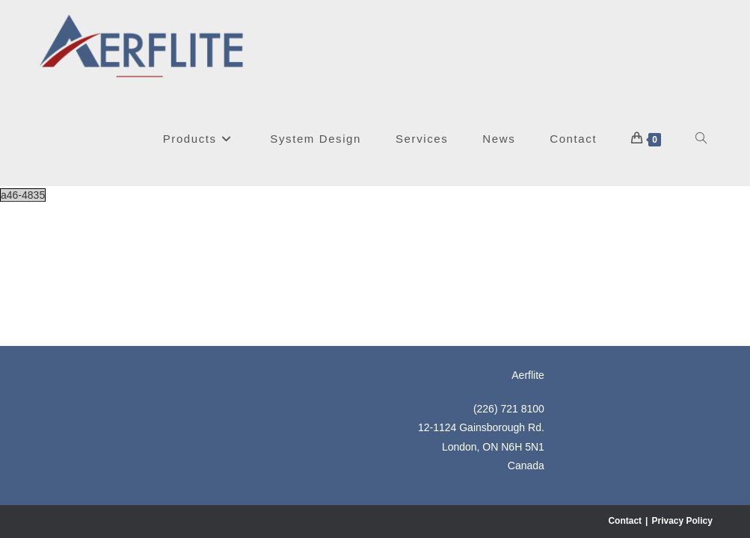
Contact (625, 379)
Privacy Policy (681, 379)
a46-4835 (23, 195)
